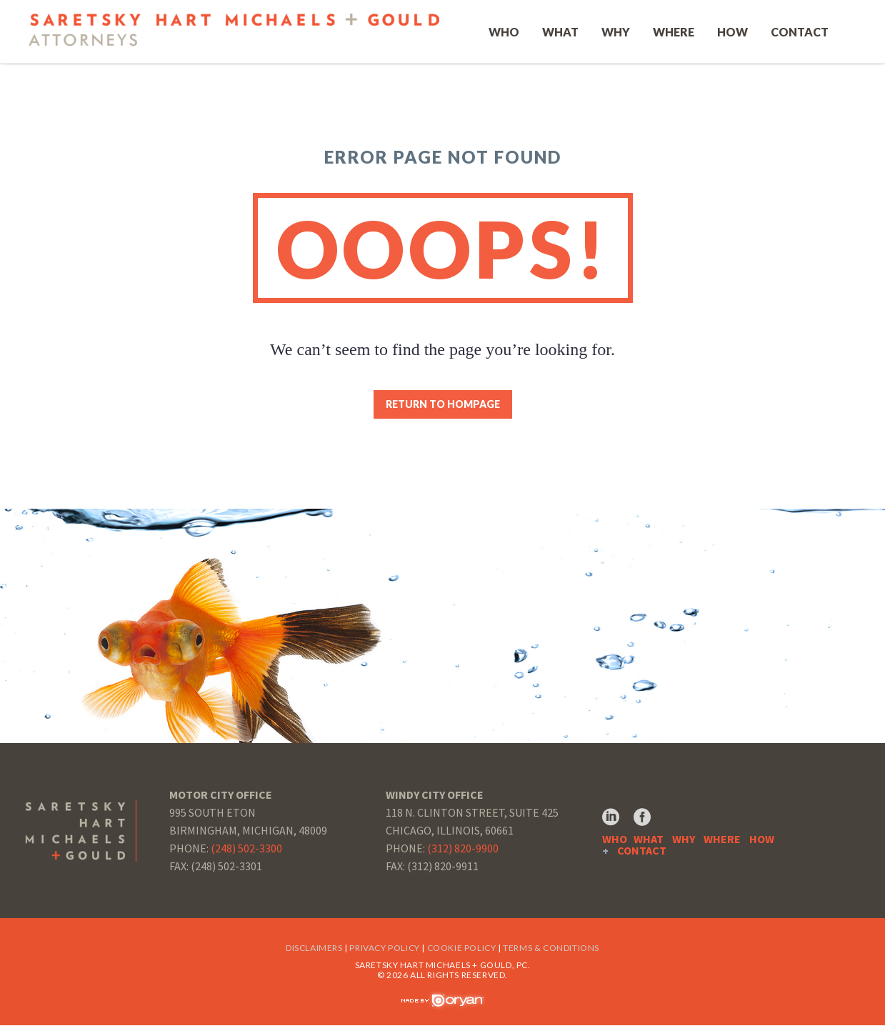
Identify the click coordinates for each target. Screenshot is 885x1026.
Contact (800, 32)
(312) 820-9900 (463, 849)
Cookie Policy (461, 948)
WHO (614, 839)
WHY (683, 839)
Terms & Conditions (551, 948)
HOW (761, 839)
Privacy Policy (384, 948)
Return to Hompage (443, 405)
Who (504, 32)
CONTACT (641, 851)
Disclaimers (314, 948)
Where (673, 32)
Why (615, 32)
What (560, 32)
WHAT (649, 839)
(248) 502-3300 (246, 849)
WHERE (722, 839)
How (732, 32)
